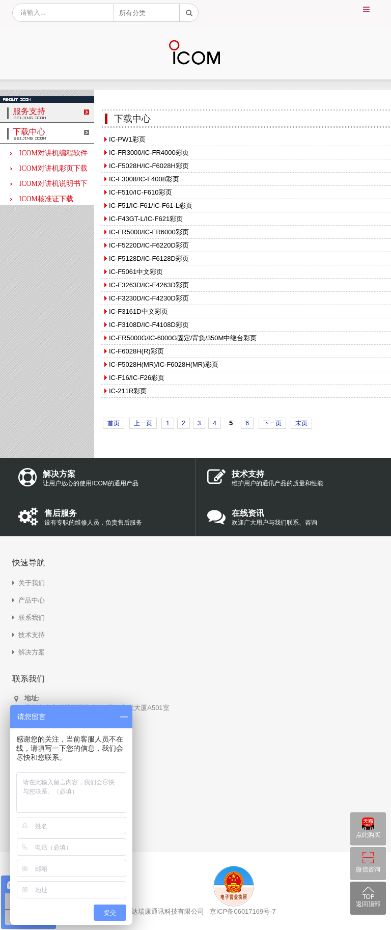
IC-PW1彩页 (127, 139)
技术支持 (31, 635)
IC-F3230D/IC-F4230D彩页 (149, 298)
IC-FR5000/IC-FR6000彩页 (149, 232)
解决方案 (31, 652)
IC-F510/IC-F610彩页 (140, 192)
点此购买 (368, 834)
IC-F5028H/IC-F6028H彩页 (149, 166)
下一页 (272, 423)
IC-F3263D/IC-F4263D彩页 (149, 285)
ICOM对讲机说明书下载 (49, 184)
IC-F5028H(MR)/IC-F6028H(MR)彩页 (163, 364)
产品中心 (31, 600)
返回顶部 (368, 904)
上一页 (143, 423)
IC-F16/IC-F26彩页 (136, 377)
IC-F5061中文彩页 (136, 272)
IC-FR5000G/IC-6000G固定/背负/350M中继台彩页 (183, 338)
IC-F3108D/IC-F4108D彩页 (149, 325)
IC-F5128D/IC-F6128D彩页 (149, 258)
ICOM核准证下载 (41, 199)
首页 (113, 423)
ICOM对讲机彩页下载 (49, 168)
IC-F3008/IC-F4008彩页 (144, 179)
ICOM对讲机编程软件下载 (49, 154)
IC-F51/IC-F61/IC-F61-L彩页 (150, 205)
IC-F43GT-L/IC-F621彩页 (146, 219)
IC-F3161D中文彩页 (138, 311)
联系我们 (31, 617)
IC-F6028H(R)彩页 (136, 351)
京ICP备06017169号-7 (243, 911)
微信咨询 (368, 869)
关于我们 (31, 583)
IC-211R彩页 (128, 391)
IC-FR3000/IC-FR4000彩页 (149, 152)
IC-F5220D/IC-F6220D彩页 (149, 245)
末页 (301, 423)
